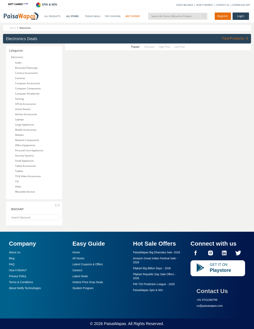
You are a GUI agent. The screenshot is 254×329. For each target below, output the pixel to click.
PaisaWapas (115, 323)
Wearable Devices (25, 191)
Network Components (27, 140)
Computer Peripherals (27, 93)
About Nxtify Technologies (25, 288)
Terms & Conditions (21, 282)
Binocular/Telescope (26, 67)
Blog (11, 258)
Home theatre (23, 109)
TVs (17, 181)
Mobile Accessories (26, 129)
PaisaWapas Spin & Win (148, 290)
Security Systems (24, 155)
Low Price (179, 46)
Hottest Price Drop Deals (87, 282)
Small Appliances (24, 160)
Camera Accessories (26, 73)
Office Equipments (25, 145)
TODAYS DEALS (92, 16)
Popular (135, 46)
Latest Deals (80, 276)
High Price (164, 46)
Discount (149, 46)
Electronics (17, 57)
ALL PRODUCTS (52, 16)
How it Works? (18, 270)
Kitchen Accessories (26, 114)
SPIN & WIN (46, 4)
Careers (77, 270)
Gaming (19, 98)
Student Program (82, 288)
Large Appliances (24, 124)
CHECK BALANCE (184, 4)
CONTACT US (222, 4)
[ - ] (57, 205)
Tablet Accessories (25, 166)
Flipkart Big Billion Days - (152, 268)
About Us (14, 252)
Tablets (19, 171)
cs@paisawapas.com (209, 305)
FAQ (11, 264)
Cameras (20, 78)
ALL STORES (72, 16)
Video (18, 186)
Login (240, 16)
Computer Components (28, 88)
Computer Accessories (27, 83)
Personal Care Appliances (29, 150)
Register (222, 16)
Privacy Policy (17, 276)
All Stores (78, 258)
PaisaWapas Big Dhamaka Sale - (156, 252)
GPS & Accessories (25, 104)
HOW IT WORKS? (204, 4)
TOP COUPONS (112, 16)
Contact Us (212, 291)
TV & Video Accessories (28, 176)
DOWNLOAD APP (241, 4)
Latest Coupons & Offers (87, 264)
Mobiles (19, 135)
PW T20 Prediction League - (154, 284)
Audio (18, 62)
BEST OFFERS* (132, 16)
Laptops (19, 119)
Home (76, 252)
